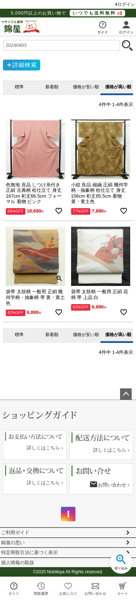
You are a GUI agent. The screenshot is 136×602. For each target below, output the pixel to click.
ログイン (126, 4)
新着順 (51, 86)
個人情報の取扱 (17, 562)
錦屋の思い (13, 542)
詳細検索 (24, 65)
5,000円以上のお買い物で (68, 13)
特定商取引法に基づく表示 (29, 552)
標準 (19, 86)
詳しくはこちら (43, 448)
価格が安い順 (86, 86)
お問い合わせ (112, 485)
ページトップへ (126, 394)
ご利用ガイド (15, 532)
